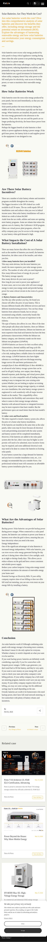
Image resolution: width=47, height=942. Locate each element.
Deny (22, 924)
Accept (23, 930)
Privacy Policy (8, 918)
